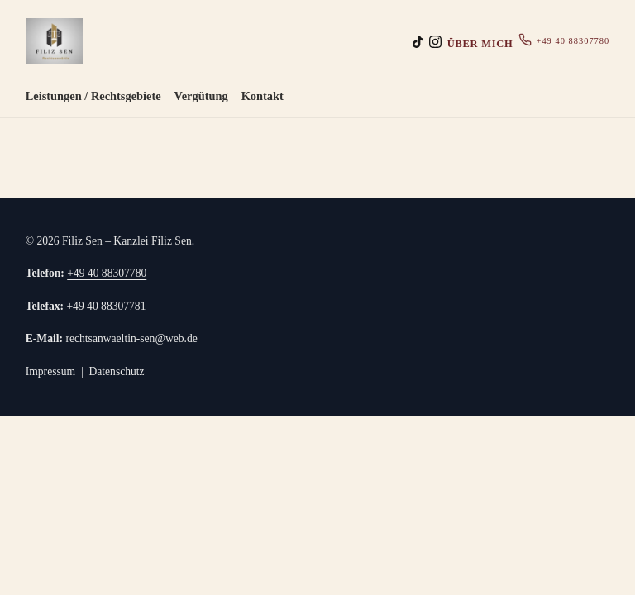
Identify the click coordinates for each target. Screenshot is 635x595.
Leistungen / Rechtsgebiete (93, 95)
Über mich (480, 44)
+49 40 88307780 (563, 40)
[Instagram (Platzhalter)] (435, 42)
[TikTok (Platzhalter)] (418, 42)
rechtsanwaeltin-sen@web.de (131, 338)
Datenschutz (116, 371)
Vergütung (201, 95)
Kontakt (262, 95)
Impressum (52, 371)
